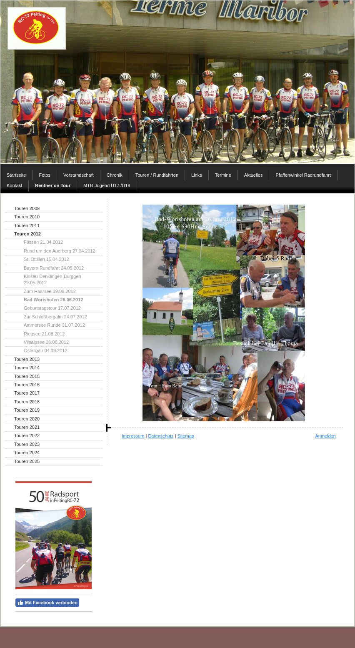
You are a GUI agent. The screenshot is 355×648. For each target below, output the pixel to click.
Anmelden (325, 435)
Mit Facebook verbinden (47, 602)
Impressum (133, 435)
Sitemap (186, 435)
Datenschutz (160, 435)
